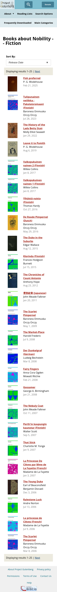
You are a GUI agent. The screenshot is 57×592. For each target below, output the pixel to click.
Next (37, 71)
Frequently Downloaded (17, 22)
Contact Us (45, 576)
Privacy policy (44, 569)
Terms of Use (30, 576)
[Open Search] (29, 4)
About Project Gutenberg (20, 569)
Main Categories (44, 22)
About (9, 13)
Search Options (44, 13)
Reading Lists (24, 13)
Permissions (13, 576)
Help (29, 582)
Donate (48, 4)
